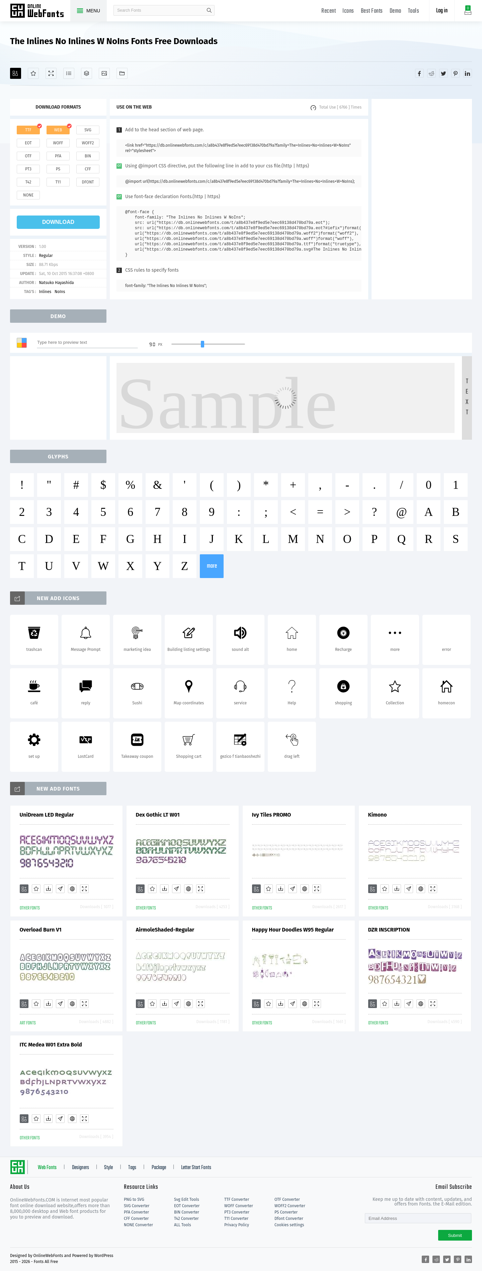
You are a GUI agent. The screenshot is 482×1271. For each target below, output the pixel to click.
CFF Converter (136, 1218)
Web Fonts (47, 1167)
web (58, 130)
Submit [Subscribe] (455, 1235)
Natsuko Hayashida (56, 282)
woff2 (88, 143)
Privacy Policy (236, 1225)
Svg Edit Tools (186, 1199)
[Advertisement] (422, 199)
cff (88, 169)
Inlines (45, 291)
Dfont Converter (288, 1218)
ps (58, 169)
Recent (328, 11)
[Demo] (51, 73)
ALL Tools (182, 1225)
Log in (442, 11)
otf (28, 156)
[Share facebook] (419, 73)
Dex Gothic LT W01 (158, 815)
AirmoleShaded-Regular (165, 930)
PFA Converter (136, 1212)
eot (28, 143)
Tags (132, 1167)
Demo (395, 11)
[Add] (15, 73)
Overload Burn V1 (41, 930)
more (212, 566)
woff (58, 143)
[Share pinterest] (455, 73)
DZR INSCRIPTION (389, 930)
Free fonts (40, 11)
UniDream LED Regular (47, 815)
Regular (46, 255)
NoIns (60, 291)
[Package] (86, 73)
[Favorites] (33, 73)
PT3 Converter (236, 1212)
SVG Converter (136, 1206)
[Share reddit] (431, 73)
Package (159, 1167)
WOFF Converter (238, 1206)
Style (108, 1167)
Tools (413, 11)
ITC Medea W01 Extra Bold (51, 1044)
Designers (80, 1167)
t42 (28, 182)
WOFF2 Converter (289, 1206)
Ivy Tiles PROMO (271, 815)
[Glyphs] (68, 73)
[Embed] (72, 888)
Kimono (377, 815)
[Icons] (104, 73)
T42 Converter (186, 1218)
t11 (58, 182)
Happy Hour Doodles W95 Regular (293, 930)
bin (88, 156)
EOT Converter (186, 1206)
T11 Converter (236, 1218)
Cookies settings (289, 1225)
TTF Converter (236, 1199)
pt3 (28, 169)
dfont (88, 182)
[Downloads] (48, 888)
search (209, 10)
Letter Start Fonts (196, 1167)
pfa (58, 156)
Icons (348, 11)
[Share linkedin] (467, 73)
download (58, 222)
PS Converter (286, 1212)
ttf (28, 130)
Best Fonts (372, 11)
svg (87, 130)
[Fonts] (122, 73)
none (28, 195)
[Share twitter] (443, 73)
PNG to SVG (134, 1199)
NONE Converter (138, 1225)
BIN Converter (186, 1212)
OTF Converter (287, 1199)
